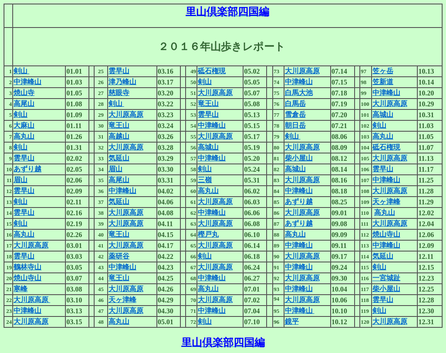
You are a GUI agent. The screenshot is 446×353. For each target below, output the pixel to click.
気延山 (118, 158)
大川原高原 (302, 71)
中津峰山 (27, 81)
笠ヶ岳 (382, 71)
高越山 (118, 136)
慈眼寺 (118, 92)
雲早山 (118, 71)
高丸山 (24, 136)
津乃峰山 (122, 81)
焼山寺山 (386, 234)
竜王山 (208, 103)
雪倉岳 (295, 114)
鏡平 (292, 321)
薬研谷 (118, 256)
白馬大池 (299, 92)
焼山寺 (24, 92)
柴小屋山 (299, 158)
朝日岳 (295, 125)
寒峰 (20, 288)
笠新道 (382, 81)
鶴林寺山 (27, 267)
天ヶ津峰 (386, 201)
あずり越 (27, 169)
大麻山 (24, 125)
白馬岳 (295, 103)
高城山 (382, 114)
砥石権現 (212, 71)
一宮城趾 (386, 278)
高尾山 (24, 103)
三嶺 (205, 179)
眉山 (115, 169)
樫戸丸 (208, 234)
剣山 (21, 71)
